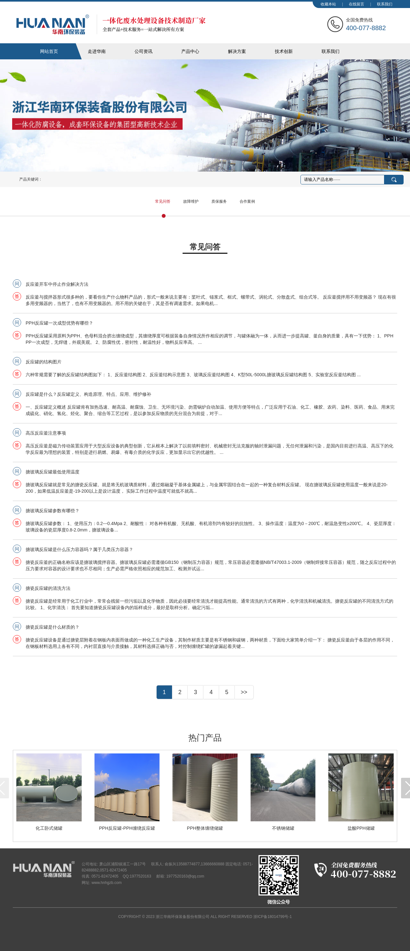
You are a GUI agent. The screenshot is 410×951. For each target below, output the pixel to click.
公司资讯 (143, 51)
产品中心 (190, 51)
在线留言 (356, 4)
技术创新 (284, 51)
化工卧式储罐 (49, 828)
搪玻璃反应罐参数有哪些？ (52, 510)
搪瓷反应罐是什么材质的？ (52, 627)
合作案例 (247, 201)
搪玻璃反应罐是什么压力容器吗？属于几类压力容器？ (79, 549)
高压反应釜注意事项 (46, 433)
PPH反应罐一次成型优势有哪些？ (59, 323)
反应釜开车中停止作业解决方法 (57, 284)
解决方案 (237, 51)
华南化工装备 (111, 24)
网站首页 (49, 51)
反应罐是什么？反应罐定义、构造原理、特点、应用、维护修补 (88, 394)
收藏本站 (328, 4)
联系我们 (384, 4)
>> (244, 692)
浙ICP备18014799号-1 (272, 916)
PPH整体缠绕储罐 (205, 828)
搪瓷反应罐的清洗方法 (48, 588)
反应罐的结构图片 (44, 361)
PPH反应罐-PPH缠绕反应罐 (127, 828)
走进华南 (97, 51)
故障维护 (191, 201)
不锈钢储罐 (283, 828)
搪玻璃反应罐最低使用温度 (52, 471)
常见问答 (162, 201)
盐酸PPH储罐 (361, 828)
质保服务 (219, 201)
